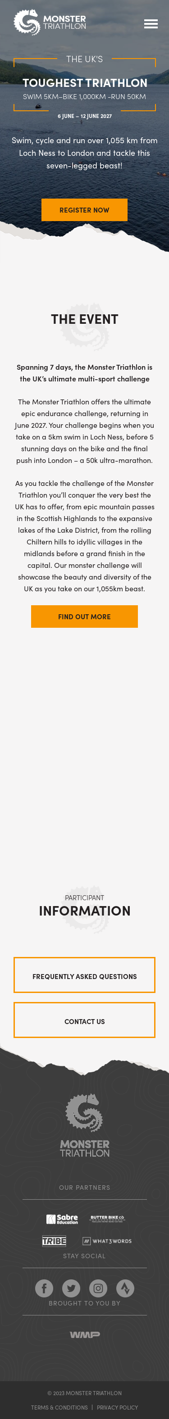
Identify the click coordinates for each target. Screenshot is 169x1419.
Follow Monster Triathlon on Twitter (71, 1288)
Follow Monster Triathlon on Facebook (44, 1288)
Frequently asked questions (84, 976)
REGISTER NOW (84, 209)
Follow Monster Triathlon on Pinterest (98, 1288)
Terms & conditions (59, 1407)
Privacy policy (117, 1407)
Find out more (84, 616)
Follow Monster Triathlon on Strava (125, 1288)
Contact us (84, 1021)
